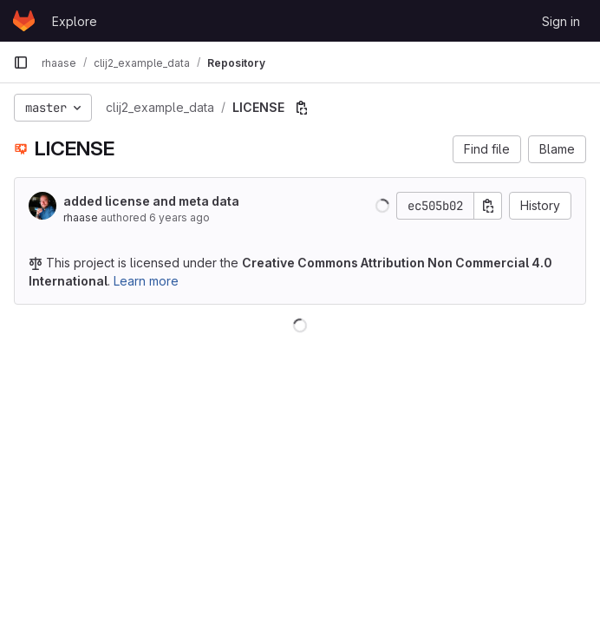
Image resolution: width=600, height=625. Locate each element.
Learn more (146, 280)
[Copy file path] (302, 108)
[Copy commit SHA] (488, 206)
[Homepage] (24, 21)
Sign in (561, 21)
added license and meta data (151, 201)
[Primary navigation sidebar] (21, 62)
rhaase (80, 217)
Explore (74, 21)
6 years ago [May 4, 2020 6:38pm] (179, 217)
